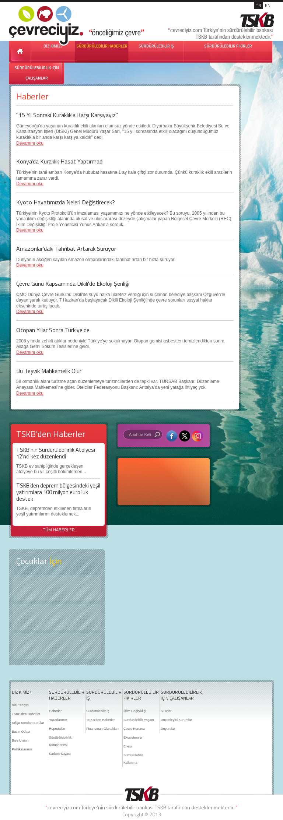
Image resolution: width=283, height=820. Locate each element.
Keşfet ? (57, 588)
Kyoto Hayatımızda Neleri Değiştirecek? (65, 202)
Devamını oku (29, 143)
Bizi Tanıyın (20, 705)
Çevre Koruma (134, 729)
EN (267, 5)
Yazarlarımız (58, 720)
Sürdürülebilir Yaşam (138, 720)
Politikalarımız (22, 749)
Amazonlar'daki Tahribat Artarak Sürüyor (66, 248)
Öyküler (57, 617)
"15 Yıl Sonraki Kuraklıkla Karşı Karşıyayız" (67, 114)
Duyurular (168, 729)
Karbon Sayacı (60, 754)
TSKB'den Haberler (26, 714)
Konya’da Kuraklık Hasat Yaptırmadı (60, 161)
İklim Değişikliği (134, 711)
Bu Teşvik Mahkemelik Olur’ (49, 370)
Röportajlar (57, 729)
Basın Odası (21, 731)
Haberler (55, 711)
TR (258, 5)
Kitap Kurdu (57, 646)
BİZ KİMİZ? (21, 692)
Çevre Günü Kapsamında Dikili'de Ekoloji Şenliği (72, 283)
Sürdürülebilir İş (97, 711)
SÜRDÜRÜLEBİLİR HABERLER (101, 46)
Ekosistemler (133, 737)
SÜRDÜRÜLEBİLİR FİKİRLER (228, 46)
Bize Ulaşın (20, 740)
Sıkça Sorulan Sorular (28, 723)
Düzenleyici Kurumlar (176, 720)
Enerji (127, 746)
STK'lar (166, 711)
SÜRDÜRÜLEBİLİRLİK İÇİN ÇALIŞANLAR (36, 73)
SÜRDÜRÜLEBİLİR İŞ (156, 46)
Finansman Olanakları (102, 729)
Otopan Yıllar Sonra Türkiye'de (53, 329)
